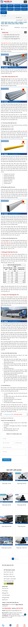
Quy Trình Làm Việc (8, 572)
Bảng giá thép (5, 597)
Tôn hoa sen (5, 588)
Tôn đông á (5, 590)
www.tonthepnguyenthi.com (11, 430)
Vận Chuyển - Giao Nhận (10, 578)
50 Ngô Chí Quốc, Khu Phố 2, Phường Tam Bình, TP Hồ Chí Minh (12, 613)
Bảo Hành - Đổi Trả (8, 574)
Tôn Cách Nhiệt (6, 595)
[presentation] (13, 458)
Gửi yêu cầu (7, 459)
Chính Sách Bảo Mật (9, 581)
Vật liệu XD (5, 599)
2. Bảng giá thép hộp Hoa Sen (11, 36)
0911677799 (19, 608)
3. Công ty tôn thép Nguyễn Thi (11, 38)
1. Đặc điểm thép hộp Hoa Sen (11, 34)
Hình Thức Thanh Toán (9, 576)
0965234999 (7, 608)
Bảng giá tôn (5, 593)
